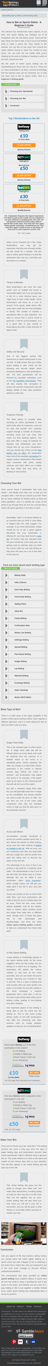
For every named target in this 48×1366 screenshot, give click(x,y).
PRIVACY (20, 1307)
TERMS (29, 1307)
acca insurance (33, 880)
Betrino (24, 1090)
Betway (24, 1039)
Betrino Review (24, 180)
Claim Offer (24, 145)
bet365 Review (24, 210)
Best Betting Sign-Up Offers (12, 16)
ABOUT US (10, 1307)
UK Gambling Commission (24, 381)
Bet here (34, 1073)
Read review (34, 1076)
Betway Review (24, 150)
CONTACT (38, 1307)
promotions (34, 456)
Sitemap (37, 1363)
